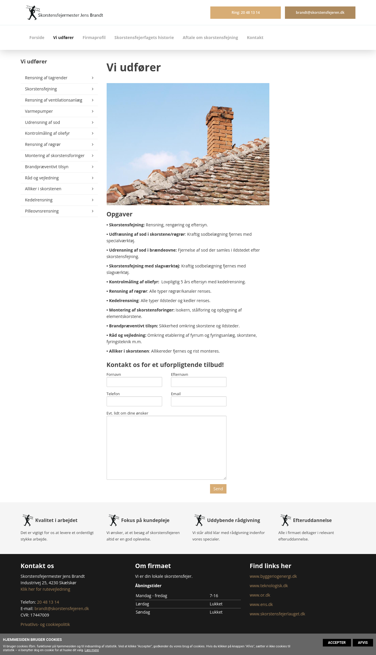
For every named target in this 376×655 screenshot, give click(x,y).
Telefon (113, 394)
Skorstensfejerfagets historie (144, 37)
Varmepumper (39, 111)
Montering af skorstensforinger (55, 155)
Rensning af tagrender (46, 77)
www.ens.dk (261, 604)
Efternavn (179, 374)
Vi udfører (63, 37)
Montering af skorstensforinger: (141, 310)
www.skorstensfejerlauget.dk (277, 614)
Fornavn (114, 374)
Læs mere (92, 650)
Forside (36, 37)
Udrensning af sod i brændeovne (142, 250)
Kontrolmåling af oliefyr (47, 133)
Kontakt (255, 37)
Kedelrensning (39, 200)
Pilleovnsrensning (42, 211)
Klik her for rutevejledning (45, 589)
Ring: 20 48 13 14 (245, 12)
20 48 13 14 (48, 602)
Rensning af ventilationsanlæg (53, 100)
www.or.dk (260, 595)
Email (176, 394)
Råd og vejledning (42, 178)
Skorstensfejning (41, 89)
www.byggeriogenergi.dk (273, 576)
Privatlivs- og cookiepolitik (45, 624)
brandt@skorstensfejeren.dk (320, 12)
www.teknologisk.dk (269, 585)
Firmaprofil (94, 37)
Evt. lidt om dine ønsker (127, 413)
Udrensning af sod (42, 122)
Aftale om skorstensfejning (210, 37)
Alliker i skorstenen (43, 188)
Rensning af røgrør (43, 144)
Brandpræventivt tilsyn (46, 166)
